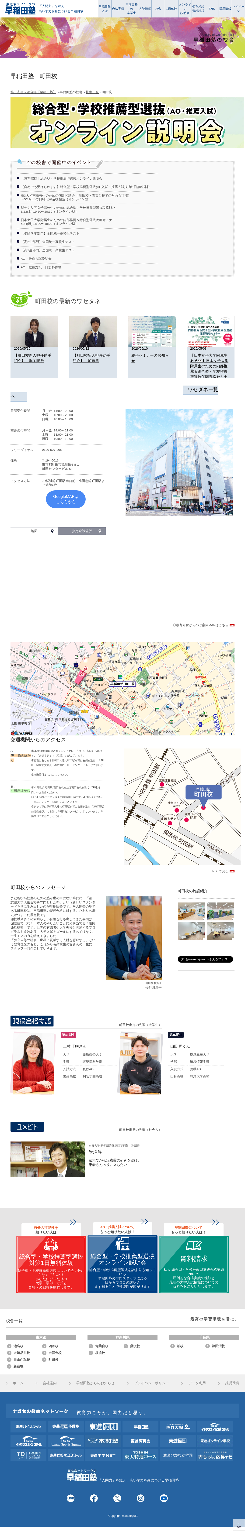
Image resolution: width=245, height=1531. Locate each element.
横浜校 (100, 1353)
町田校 (53, 1359)
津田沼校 (218, 1346)
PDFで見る (223, 871)
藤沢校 (135, 1346)
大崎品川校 (22, 1353)
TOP (239, 1525)
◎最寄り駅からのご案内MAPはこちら (203, 625)
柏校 (180, 1346)
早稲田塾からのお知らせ (95, 1383)
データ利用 (197, 1383)
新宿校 (18, 1366)
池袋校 (18, 1346)
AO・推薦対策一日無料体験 (41, 267)
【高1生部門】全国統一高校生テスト (48, 250)
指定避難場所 (82, 531)
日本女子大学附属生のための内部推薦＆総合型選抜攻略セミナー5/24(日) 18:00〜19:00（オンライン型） (68, 222)
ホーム (18, 1383)
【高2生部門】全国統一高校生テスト (48, 242)
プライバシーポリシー (151, 1383)
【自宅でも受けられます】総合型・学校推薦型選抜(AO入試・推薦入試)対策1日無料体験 (85, 187)
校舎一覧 (92, 92)
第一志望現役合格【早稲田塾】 (33, 92)
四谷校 (53, 1346)
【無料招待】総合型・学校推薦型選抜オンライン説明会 (61, 178)
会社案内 (50, 1383)
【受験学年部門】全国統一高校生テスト (50, 233)
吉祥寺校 (55, 1353)
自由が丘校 (22, 1359)
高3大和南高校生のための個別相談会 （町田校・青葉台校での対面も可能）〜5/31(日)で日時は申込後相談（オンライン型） (76, 197)
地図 (34, 531)
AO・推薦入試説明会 (36, 258)
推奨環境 (232, 1383)
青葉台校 (101, 1346)
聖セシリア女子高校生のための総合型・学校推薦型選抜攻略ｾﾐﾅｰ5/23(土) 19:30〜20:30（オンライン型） (68, 209)
